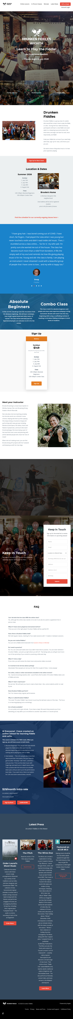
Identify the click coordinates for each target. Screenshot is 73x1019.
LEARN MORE (24, 802)
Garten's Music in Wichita (41, 643)
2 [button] (34, 285)
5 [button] (41, 285)
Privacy (31, 1009)
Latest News (54, 4)
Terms (25, 1009)
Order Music (10, 923)
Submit (57, 581)
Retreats (46, 4)
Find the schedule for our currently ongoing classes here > (36, 217)
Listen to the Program (63, 875)
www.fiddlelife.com (46, 966)
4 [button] (38, 285)
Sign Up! (36, 383)
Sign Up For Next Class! (36, 160)
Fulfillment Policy (66, 1009)
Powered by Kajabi (65, 1004)
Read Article (28, 867)
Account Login (65, 7)
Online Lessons (24, 4)
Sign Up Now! (9, 802)
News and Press (40, 1009)
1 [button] (31, 285)
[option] (36, 256)
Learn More (45, 988)
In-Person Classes (36, 4)
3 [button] (36, 285)
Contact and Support (53, 1009)
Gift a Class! (65, 4)
